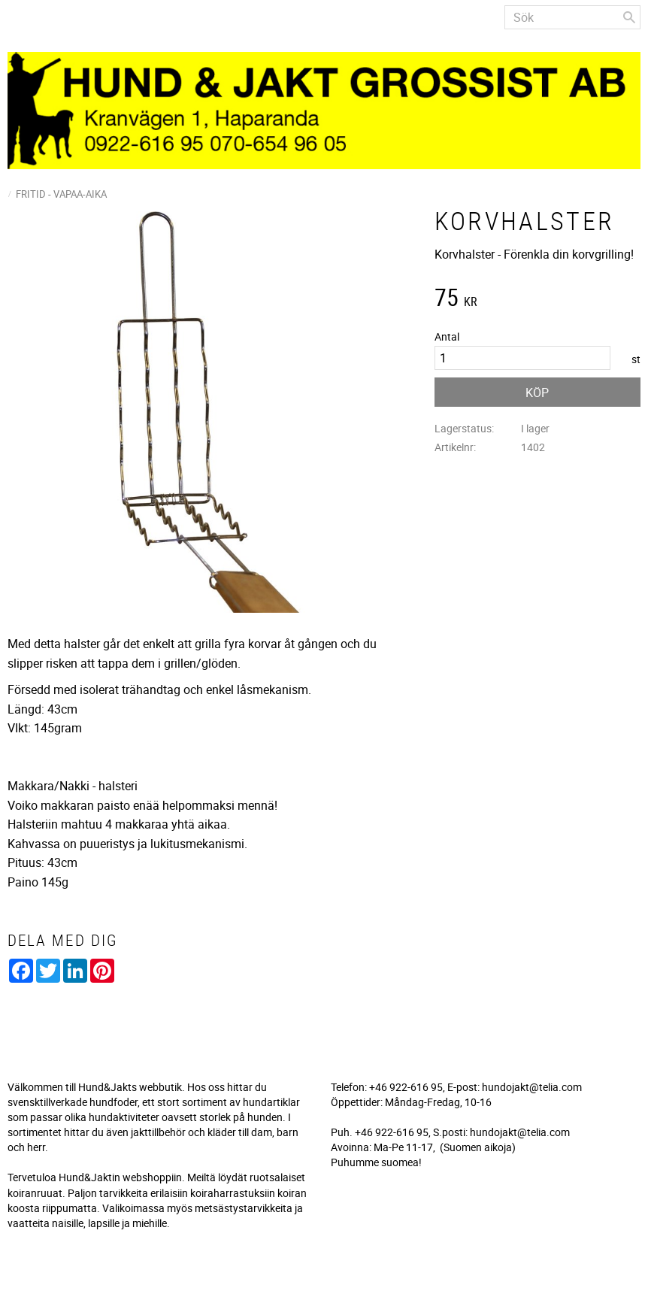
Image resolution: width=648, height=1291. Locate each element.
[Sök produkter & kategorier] (572, 17)
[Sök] (629, 17)
